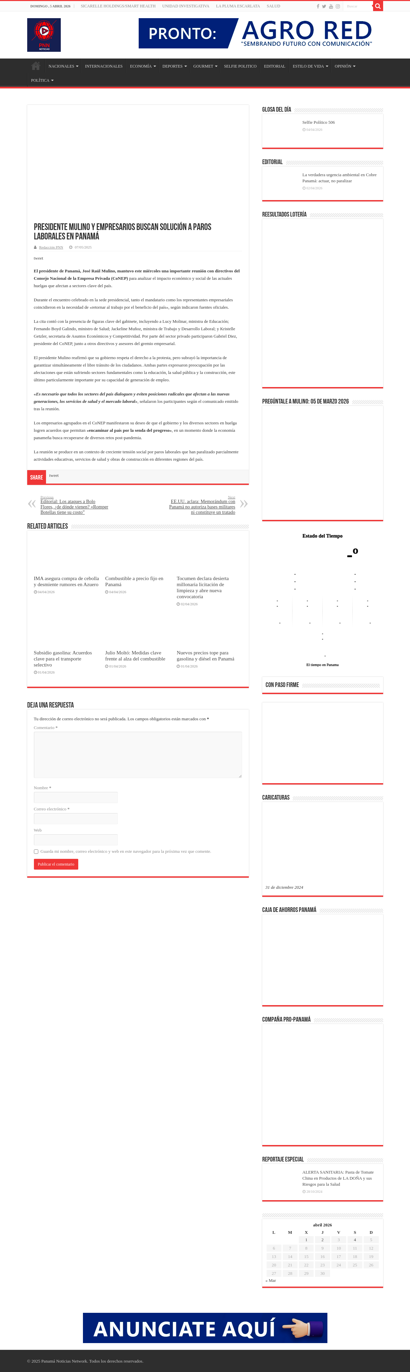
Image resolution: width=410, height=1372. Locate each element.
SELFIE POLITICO (240, 66)
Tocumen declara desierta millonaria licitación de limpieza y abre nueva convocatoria (203, 587)
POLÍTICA (40, 80)
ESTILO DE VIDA (308, 66)
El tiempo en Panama (323, 664)
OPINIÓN (343, 66)
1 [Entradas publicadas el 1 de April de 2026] (306, 1239)
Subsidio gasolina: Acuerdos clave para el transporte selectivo (63, 659)
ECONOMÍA (141, 66)
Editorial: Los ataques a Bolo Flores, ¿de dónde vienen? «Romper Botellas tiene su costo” (75, 505)
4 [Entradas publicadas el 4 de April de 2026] (355, 1239)
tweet (38, 258)
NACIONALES (62, 66)
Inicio (36, 66)
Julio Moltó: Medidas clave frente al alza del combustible (135, 655)
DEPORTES (173, 66)
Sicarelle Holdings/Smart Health (118, 6)
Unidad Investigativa (185, 6)
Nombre (42, 787)
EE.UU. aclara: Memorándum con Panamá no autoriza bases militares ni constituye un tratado (201, 505)
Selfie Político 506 (319, 122)
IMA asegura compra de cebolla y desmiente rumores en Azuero (66, 581)
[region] (323, 744)
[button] (276, 742)
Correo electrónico (52, 808)
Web (38, 830)
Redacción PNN (51, 247)
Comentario (46, 727)
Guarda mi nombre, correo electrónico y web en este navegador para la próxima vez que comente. (126, 851)
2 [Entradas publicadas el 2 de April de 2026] (322, 1239)
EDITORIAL (274, 66)
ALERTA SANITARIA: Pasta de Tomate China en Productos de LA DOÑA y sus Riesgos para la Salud (338, 1178)
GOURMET (203, 66)
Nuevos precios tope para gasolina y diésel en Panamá (205, 655)
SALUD (273, 6)
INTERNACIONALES (104, 66)
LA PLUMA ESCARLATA (238, 6)
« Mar (271, 1280)
